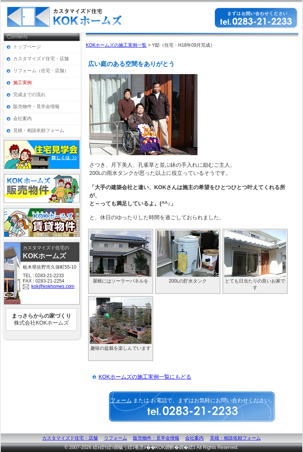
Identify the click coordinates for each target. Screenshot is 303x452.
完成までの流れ (29, 94)
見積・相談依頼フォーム (38, 130)
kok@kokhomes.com (53, 286)
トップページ (27, 46)
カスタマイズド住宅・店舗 (41, 58)
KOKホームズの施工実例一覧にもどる (145, 377)
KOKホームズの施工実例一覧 (116, 45)
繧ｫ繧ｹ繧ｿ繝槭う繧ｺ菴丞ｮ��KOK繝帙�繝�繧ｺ (144, 447)
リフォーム (115, 438)
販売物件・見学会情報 (36, 106)
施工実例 (22, 82)
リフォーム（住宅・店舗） (41, 70)
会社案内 (22, 118)
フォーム (121, 400)
